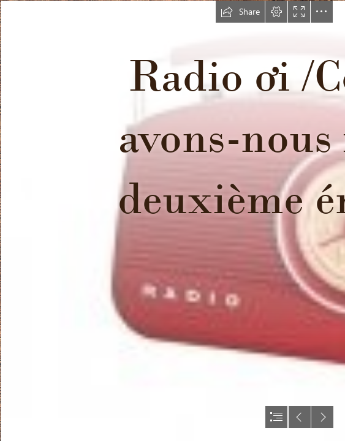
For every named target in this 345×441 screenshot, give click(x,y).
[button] (240, 12)
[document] (172, 220)
